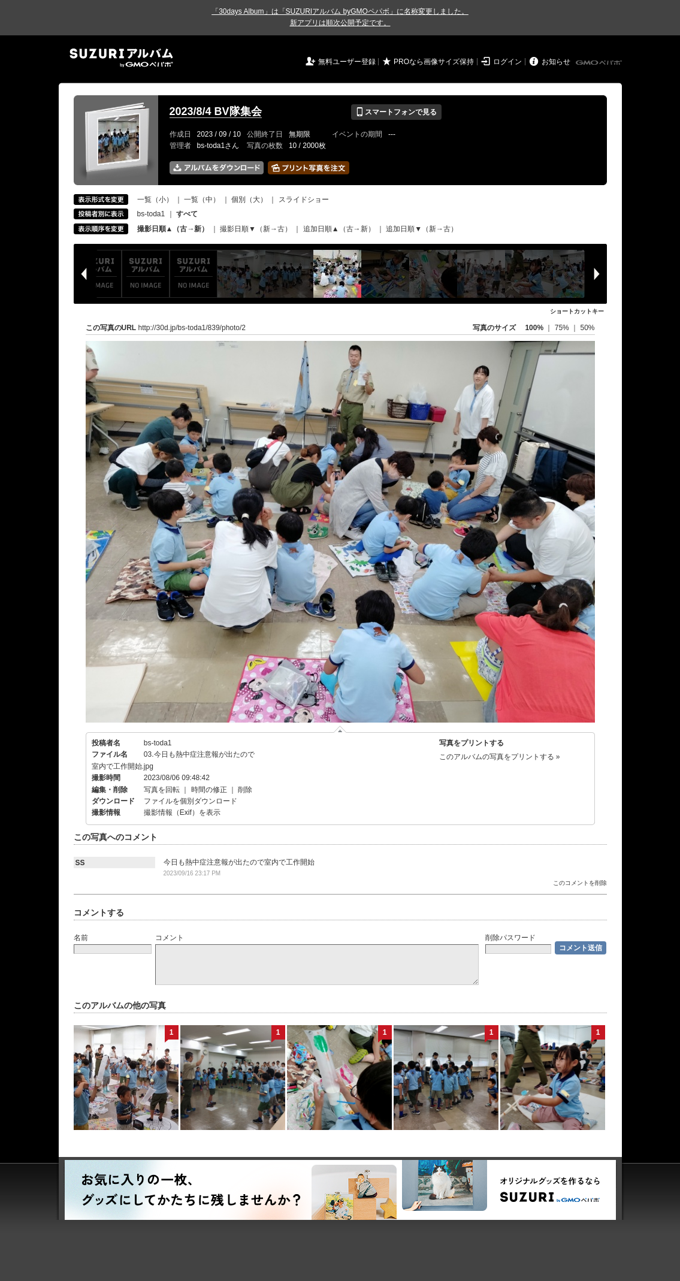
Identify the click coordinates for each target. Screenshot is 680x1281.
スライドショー (304, 199)
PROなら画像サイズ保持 (434, 62)
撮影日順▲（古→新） (173, 229)
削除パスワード (510, 937)
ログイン (507, 62)
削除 (245, 789)
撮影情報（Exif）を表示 (182, 812)
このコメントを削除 (580, 883)
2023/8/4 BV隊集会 (216, 111)
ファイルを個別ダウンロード (190, 801)
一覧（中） (202, 199)
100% (534, 328)
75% (563, 328)
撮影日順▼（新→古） (256, 229)
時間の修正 (209, 789)
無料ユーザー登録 (347, 62)
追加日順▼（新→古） (422, 229)
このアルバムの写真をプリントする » (499, 757)
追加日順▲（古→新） (339, 229)
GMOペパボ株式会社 (600, 63)
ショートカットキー (577, 311)
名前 (81, 937)
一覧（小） (155, 199)
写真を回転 (162, 789)
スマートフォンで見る (396, 112)
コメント (169, 937)
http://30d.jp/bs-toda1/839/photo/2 (192, 328)
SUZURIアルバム (121, 58)
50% (587, 328)
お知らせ (556, 62)
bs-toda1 (151, 214)
